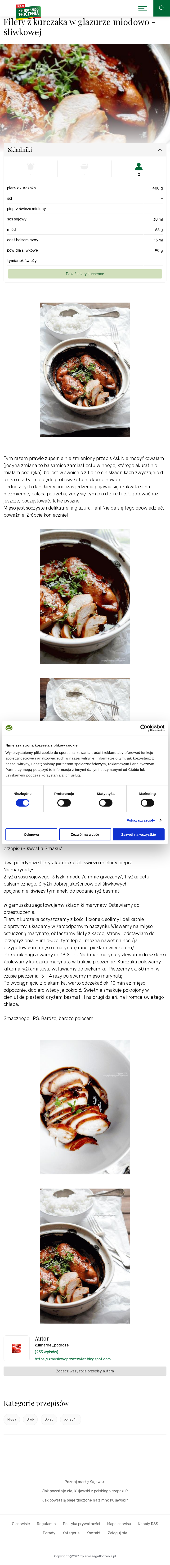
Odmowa (31, 834)
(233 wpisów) (46, 1352)
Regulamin (46, 1524)
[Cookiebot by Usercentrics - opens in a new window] (144, 727)
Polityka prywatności (81, 1524)
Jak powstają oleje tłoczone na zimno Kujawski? (85, 1500)
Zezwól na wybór (85, 834)
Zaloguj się (117, 1533)
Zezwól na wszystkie (138, 834)
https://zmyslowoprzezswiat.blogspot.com (73, 1359)
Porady (49, 1533)
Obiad (49, 1419)
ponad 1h (70, 1419)
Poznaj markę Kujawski (85, 1482)
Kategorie (71, 1533)
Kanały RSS (148, 1524)
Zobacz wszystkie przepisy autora (85, 1371)
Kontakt (94, 1533)
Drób (30, 1419)
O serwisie (21, 1524)
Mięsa (11, 1419)
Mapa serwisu (119, 1524)
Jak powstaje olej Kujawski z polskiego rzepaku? (85, 1491)
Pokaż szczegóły (141, 820)
